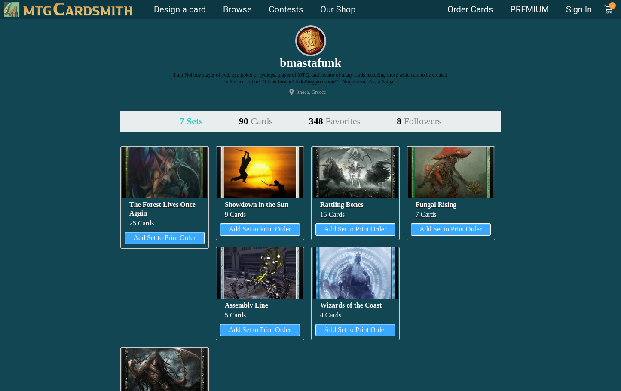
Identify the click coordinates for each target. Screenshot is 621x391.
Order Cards (470, 9)
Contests (286, 9)
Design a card (180, 9)
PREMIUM (529, 9)
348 (335, 121)
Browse (237, 9)
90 (256, 121)
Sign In (579, 9)
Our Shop (337, 9)
